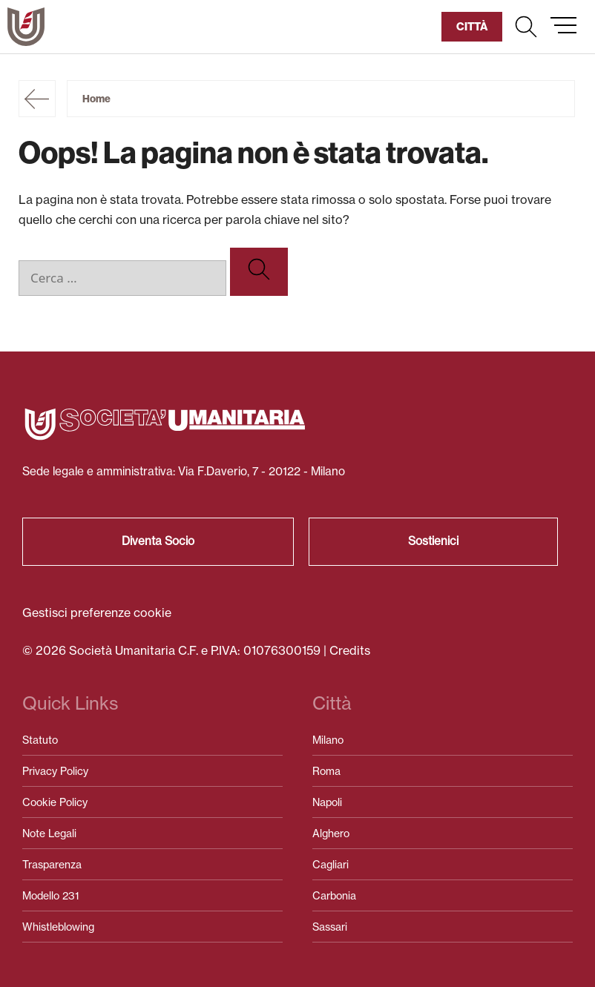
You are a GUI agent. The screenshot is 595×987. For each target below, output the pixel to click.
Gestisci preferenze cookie (96, 612)
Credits (349, 650)
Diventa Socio (158, 541)
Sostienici (433, 541)
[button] (526, 26)
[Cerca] (259, 272)
